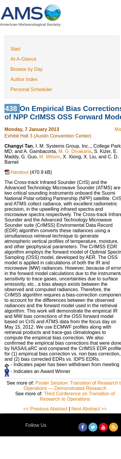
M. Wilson (49, 156)
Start (15, 48)
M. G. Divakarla (75, 151)
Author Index (24, 79)
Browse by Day (26, 69)
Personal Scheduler (31, 89)
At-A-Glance (23, 59)
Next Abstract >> (89, 408)
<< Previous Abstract (45, 408)
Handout (20, 172)
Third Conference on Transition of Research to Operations (77, 396)
